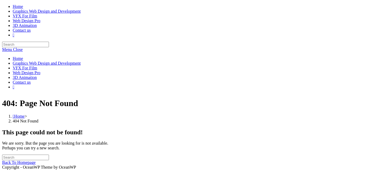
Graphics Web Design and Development (47, 63)
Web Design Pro (26, 72)
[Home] (19, 122)
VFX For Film (25, 68)
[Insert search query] (25, 44)
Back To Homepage (19, 169)
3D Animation (25, 77)
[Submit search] (53, 96)
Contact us (22, 82)
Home (18, 58)
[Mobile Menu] (12, 49)
